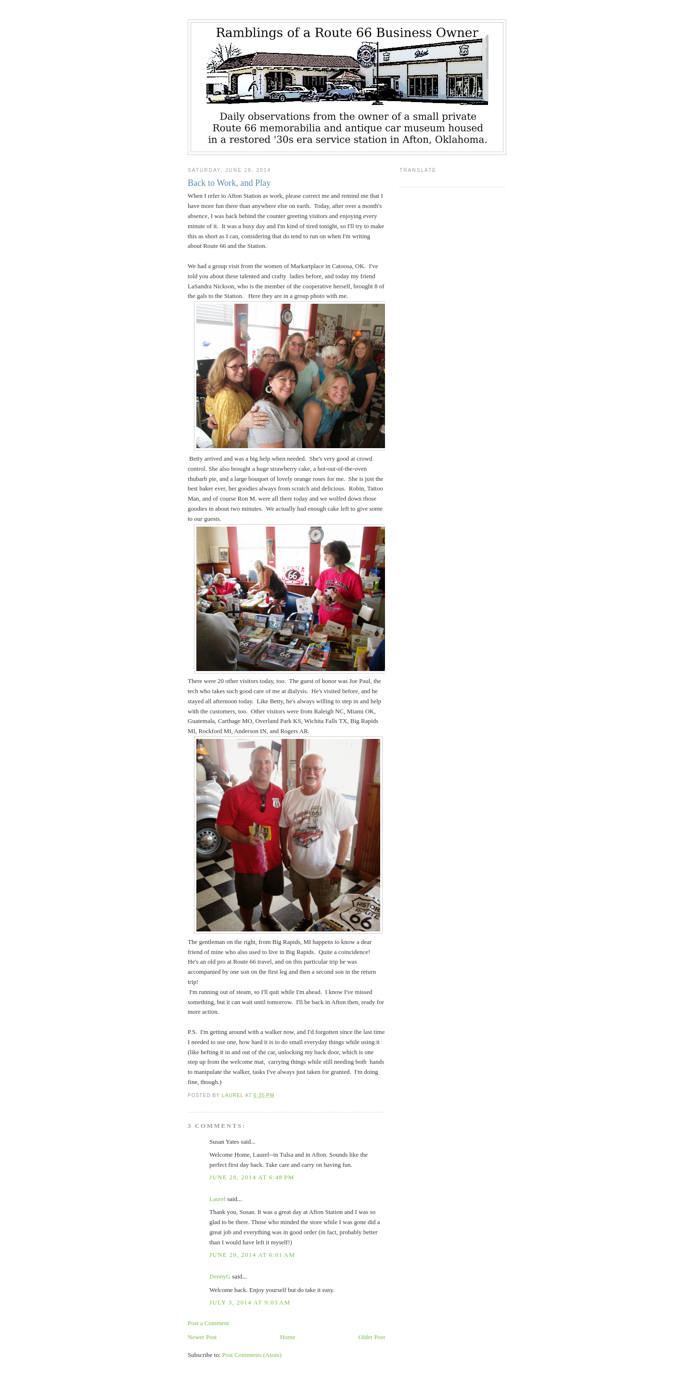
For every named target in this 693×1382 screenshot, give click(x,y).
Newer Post (202, 1337)
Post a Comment (208, 1323)
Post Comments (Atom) (252, 1354)
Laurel (217, 1198)
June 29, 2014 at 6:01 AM (252, 1254)
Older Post (372, 1337)
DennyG (220, 1276)
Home (287, 1337)
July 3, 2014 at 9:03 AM (250, 1302)
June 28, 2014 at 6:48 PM (252, 1177)
